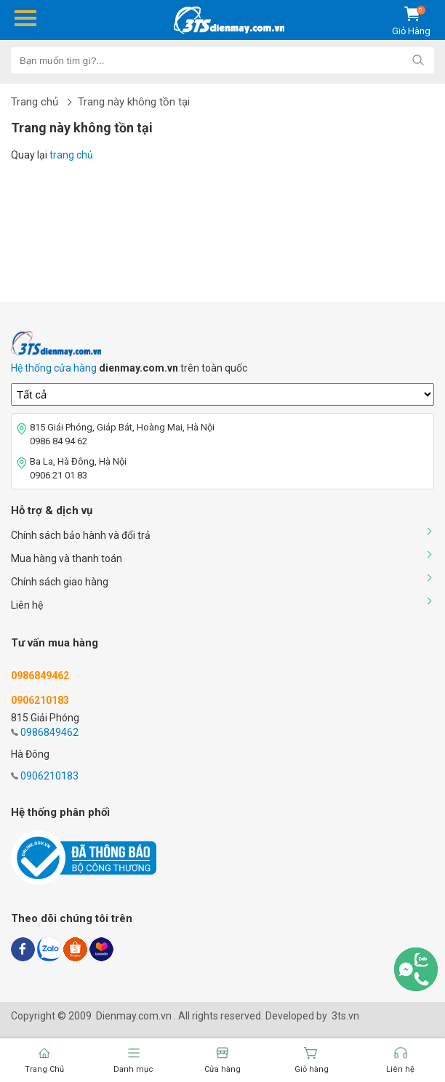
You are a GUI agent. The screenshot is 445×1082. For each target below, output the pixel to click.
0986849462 (49, 732)
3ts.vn (345, 1016)
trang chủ (71, 155)
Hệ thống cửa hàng (54, 368)
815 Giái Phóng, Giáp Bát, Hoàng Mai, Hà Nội (122, 427)
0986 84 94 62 (58, 441)
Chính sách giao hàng (59, 582)
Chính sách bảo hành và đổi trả (81, 535)
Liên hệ (27, 605)
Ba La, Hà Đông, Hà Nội (78, 461)
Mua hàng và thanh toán (66, 558)
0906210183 (49, 776)
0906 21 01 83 (58, 475)
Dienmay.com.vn (134, 1016)
